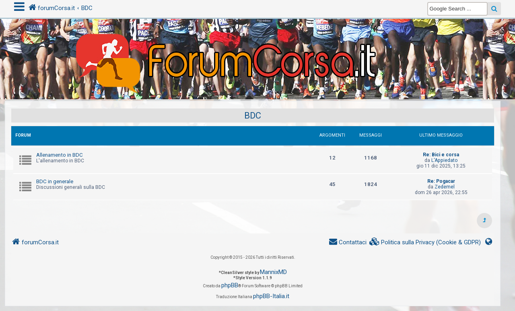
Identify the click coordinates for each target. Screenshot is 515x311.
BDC (252, 115)
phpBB (229, 285)
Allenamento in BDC (59, 155)
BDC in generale (54, 181)
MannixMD (273, 272)
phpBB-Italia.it (271, 296)
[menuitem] (425, 242)
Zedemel (445, 187)
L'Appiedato (444, 160)
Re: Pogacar (441, 181)
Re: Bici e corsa (441, 155)
